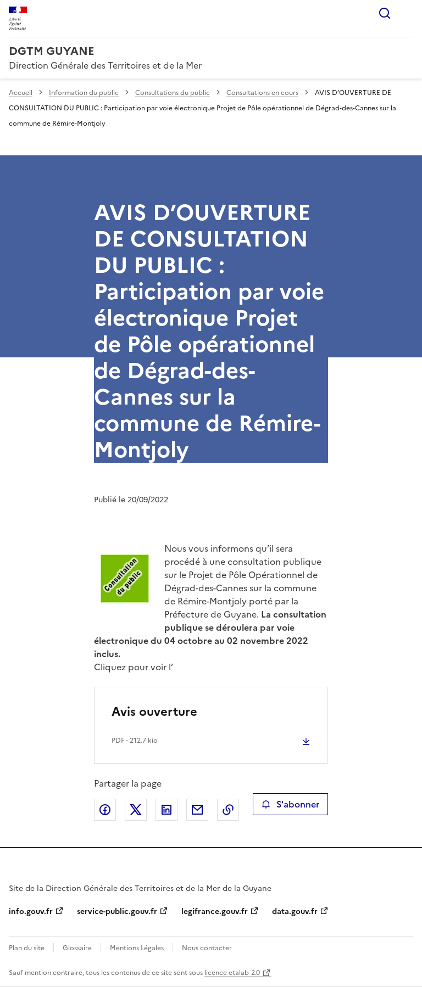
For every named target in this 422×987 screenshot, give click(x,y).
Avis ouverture (154, 712)
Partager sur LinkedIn (166, 810)
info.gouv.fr (31, 911)
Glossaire (77, 948)
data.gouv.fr (295, 911)
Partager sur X (136, 810)
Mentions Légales (137, 948)
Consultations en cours (262, 93)
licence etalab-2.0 (232, 973)
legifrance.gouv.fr (214, 911)
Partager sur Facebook (105, 810)
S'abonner (290, 804)
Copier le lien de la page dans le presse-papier (228, 810)
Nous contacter (207, 948)
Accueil (20, 93)
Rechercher (385, 13)
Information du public (84, 93)
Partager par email (197, 810)
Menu (407, 13)
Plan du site (27, 948)
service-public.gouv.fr (117, 911)
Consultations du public (172, 93)
